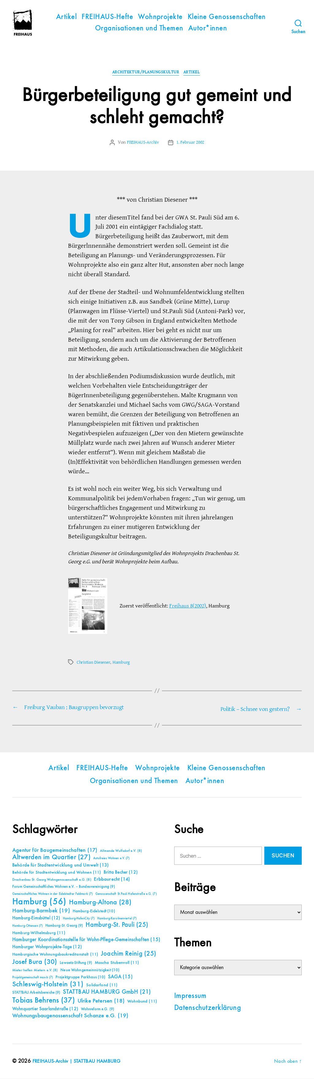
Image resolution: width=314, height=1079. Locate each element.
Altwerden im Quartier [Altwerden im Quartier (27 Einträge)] (51, 857)
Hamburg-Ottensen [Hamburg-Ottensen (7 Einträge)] (27, 926)
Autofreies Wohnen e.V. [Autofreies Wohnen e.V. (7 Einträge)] (111, 858)
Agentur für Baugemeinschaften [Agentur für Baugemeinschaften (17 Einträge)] (54, 850)
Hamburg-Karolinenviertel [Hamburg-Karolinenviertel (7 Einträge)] (116, 918)
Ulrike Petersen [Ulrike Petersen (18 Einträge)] (101, 1001)
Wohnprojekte (160, 17)
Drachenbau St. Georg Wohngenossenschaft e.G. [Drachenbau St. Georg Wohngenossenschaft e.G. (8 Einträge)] (51, 880)
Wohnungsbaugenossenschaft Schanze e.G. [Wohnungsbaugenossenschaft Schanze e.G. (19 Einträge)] (70, 1016)
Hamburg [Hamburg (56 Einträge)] (39, 902)
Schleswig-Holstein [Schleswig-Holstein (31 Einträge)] (48, 984)
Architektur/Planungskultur (145, 73)
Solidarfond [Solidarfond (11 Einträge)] (101, 985)
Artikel (66, 17)
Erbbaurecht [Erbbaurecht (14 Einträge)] (112, 879)
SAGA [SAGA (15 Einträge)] (120, 977)
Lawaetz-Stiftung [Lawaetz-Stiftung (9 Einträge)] (76, 963)
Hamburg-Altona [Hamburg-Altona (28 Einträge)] (100, 902)
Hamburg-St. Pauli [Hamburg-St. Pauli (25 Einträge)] (117, 925)
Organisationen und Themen (139, 28)
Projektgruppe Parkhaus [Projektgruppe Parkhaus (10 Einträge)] (80, 977)
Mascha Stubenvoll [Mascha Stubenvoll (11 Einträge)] (117, 963)
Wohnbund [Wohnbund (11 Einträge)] (142, 1001)
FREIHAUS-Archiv (141, 143)
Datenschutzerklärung (207, 1008)
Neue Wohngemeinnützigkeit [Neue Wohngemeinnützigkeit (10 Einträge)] (89, 970)
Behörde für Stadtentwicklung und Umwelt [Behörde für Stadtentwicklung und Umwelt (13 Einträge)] (60, 865)
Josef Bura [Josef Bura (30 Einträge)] (34, 962)
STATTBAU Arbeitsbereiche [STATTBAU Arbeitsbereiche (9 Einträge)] (36, 993)
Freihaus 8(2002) (187, 606)
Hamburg (123, 663)
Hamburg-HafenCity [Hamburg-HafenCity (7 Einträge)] (78, 918)
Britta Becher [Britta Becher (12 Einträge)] (121, 872)
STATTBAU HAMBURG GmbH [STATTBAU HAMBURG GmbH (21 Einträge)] (107, 992)
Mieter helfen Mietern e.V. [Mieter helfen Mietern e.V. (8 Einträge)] (35, 970)
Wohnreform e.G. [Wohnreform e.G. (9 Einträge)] (97, 1009)
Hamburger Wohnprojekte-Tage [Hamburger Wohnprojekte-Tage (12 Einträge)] (47, 947)
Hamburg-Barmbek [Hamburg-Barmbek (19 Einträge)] (41, 911)
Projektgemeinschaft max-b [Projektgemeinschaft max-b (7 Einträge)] (32, 977)
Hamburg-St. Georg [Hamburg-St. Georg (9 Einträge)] (64, 926)
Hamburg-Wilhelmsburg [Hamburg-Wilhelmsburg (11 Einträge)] (38, 933)
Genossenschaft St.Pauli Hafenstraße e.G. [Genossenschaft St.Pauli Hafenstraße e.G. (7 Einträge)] (126, 894)
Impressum (190, 996)
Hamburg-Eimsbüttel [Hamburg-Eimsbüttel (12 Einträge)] (36, 918)
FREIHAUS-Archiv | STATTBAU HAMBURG (80, 1061)
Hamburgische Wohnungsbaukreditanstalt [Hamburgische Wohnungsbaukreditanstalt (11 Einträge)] (55, 955)
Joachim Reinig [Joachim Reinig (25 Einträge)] (128, 954)
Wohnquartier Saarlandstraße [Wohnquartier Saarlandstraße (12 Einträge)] (45, 1009)
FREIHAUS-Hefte (107, 17)
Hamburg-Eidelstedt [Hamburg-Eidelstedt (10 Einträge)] (94, 911)
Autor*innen (207, 28)
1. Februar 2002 (192, 143)
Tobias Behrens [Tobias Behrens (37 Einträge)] (43, 1001)
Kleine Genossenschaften (227, 17)
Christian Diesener (94, 663)
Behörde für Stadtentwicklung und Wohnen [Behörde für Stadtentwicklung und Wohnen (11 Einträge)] (56, 873)
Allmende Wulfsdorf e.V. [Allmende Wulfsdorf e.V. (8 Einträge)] (121, 851)
